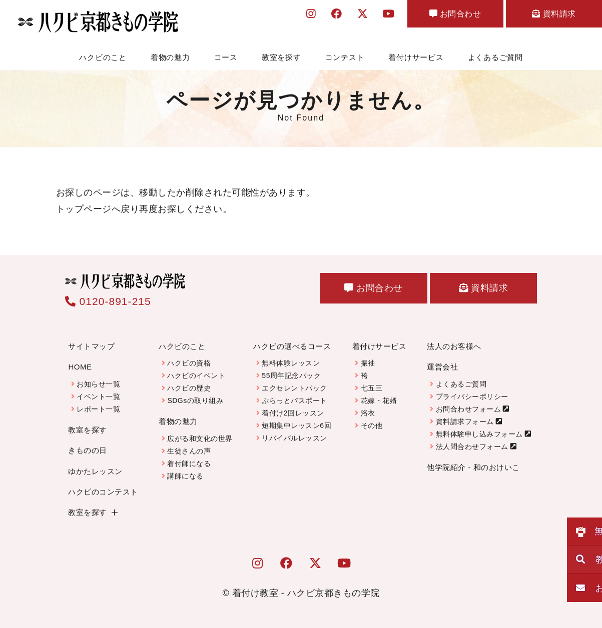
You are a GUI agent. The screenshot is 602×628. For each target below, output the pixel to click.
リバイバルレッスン (294, 438)
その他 (372, 426)
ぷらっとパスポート (294, 400)
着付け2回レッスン (293, 413)
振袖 (368, 363)
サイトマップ (91, 346)
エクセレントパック (294, 388)
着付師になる (189, 464)
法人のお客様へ (454, 346)
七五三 (372, 388)
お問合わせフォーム (468, 409)
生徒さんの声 (189, 451)
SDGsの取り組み (195, 400)
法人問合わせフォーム (472, 446)
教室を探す (281, 57)
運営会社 (442, 366)
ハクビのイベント (196, 376)
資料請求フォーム (465, 422)
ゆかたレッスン (95, 470)
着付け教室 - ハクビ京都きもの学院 (306, 593)
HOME (80, 366)
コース (226, 57)
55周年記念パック (291, 376)
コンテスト (345, 57)
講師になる (185, 476)
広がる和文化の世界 (200, 438)
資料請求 (547, 16)
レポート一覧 (98, 409)
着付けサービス (415, 57)
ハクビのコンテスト (103, 492)
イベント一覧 (98, 396)
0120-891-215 (108, 301)
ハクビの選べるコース (292, 346)
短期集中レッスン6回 (296, 426)
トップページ (84, 209)
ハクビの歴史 (189, 388)
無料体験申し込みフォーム (479, 434)
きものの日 (87, 450)
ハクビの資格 (189, 363)
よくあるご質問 (495, 57)
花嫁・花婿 (379, 400)
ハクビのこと (103, 57)
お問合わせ (437, 16)
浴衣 (368, 413)
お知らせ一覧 (98, 384)
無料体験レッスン (291, 363)
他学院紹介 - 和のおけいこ (473, 467)
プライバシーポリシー (472, 396)
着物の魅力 (170, 57)
